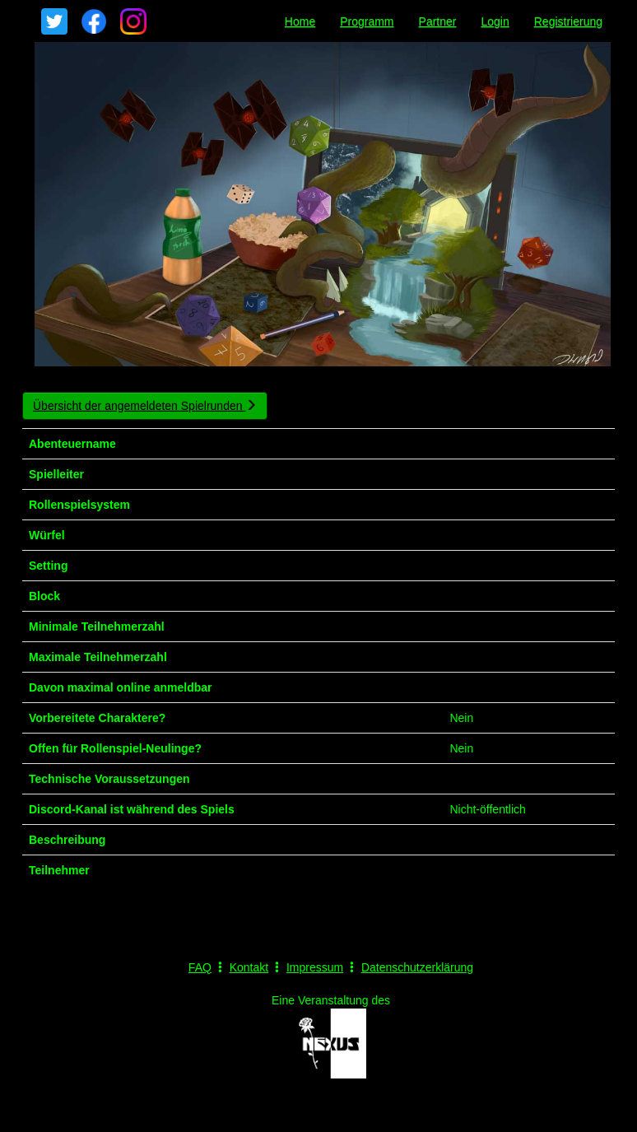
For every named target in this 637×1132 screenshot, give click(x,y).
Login (495, 21)
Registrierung (568, 21)
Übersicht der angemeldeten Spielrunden (145, 405)
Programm (366, 21)
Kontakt (249, 967)
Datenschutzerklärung (417, 967)
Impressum (314, 967)
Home (300, 21)
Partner (438, 21)
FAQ (200, 967)
